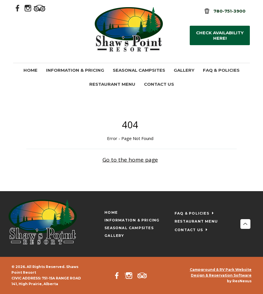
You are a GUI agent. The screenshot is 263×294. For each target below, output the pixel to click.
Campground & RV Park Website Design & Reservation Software (221, 272)
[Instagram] (28, 8)
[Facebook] (17, 8)
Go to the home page (130, 159)
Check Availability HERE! (220, 35)
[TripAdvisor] (39, 8)
